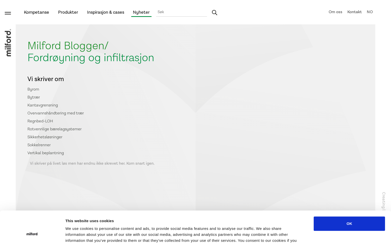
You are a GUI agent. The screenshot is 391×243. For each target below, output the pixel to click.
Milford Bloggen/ (68, 46)
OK (349, 194)
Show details (261, 233)
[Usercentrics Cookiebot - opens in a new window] (32, 233)
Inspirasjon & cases (105, 12)
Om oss (335, 12)
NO (370, 12)
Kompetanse (36, 12)
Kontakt (354, 12)
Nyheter (141, 12)
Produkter (68, 12)
